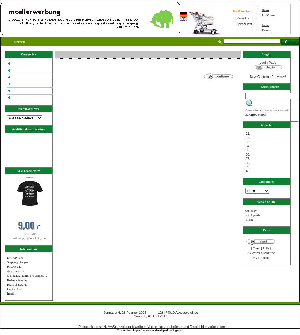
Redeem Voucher (17, 280)
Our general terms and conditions (27, 275)
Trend (256, 248)
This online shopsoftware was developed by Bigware (150, 330)
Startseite (18, 41)
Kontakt (267, 30)
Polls (266, 248)
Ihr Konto (268, 15)
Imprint (11, 293)
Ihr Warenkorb (242, 11)
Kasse (265, 25)
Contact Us (14, 289)
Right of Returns (17, 284)
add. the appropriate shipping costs (29, 238)
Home (265, 10)
